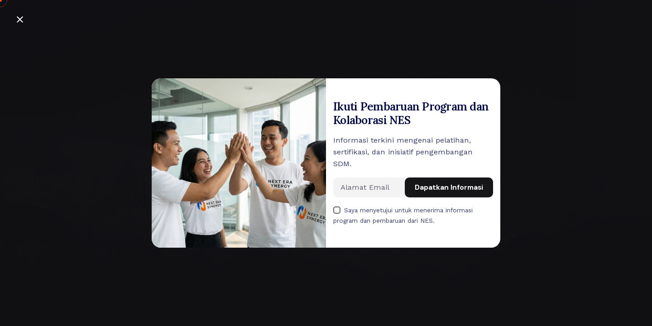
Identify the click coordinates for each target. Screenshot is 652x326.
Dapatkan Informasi (449, 187)
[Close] (20, 19)
